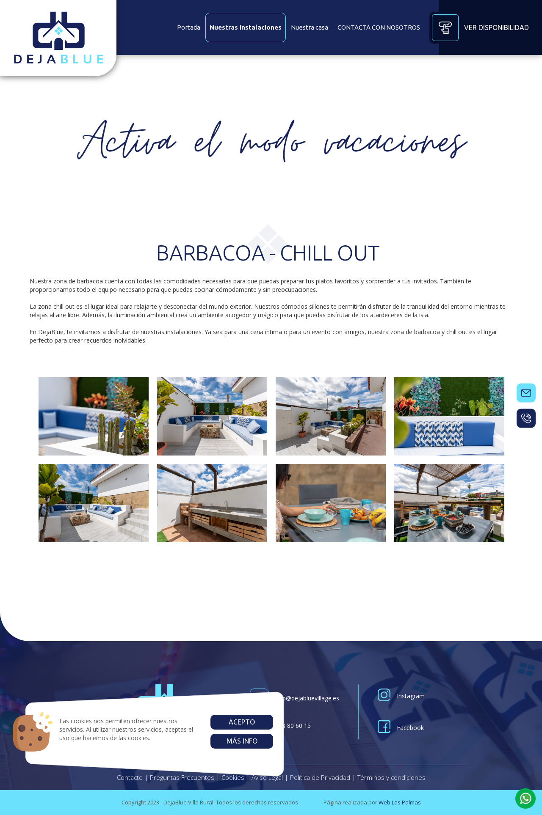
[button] (525, 798)
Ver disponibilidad (479, 27)
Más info (241, 741)
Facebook (401, 727)
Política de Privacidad (320, 778)
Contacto (130, 778)
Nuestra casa (309, 27)
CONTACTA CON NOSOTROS (378, 27)
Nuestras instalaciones (246, 27)
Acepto (242, 722)
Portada (188, 27)
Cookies (232, 778)
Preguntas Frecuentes (182, 778)
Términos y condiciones (391, 778)
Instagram (401, 696)
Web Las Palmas (400, 802)
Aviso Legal (267, 778)
